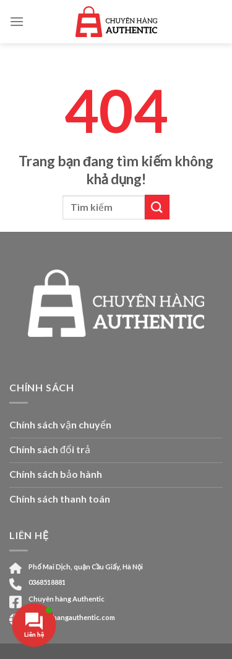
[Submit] (157, 207)
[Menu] (16, 21)
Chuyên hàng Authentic (66, 599)
